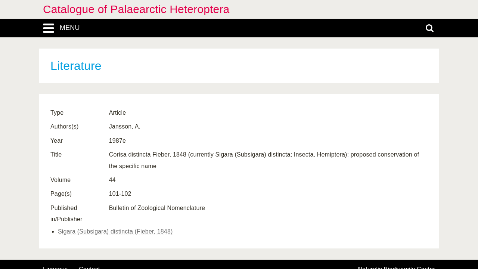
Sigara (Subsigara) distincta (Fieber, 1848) (115, 231)
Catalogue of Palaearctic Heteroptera (136, 9)
